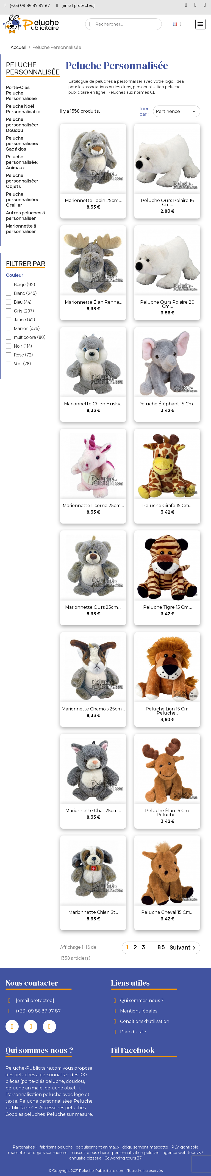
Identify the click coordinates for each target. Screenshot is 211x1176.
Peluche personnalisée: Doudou (22, 125)
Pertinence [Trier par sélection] (177, 111)
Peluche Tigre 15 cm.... (167, 607)
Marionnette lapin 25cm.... (93, 200)
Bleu (23, 302)
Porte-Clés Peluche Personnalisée (21, 93)
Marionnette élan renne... (93, 302)
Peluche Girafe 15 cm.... (167, 505)
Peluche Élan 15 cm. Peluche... (167, 812)
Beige (24, 284)
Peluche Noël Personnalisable (23, 109)
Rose (23, 355)
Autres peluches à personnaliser (25, 215)
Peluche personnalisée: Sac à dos (22, 143)
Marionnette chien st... (93, 912)
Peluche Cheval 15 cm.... (167, 912)
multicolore (30, 337)
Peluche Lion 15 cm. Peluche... (167, 711)
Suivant (183, 948)
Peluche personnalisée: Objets (22, 181)
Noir (23, 346)
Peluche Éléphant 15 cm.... (167, 403)
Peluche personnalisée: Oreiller (22, 199)
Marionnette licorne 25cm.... (93, 505)
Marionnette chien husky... (93, 403)
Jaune (24, 320)
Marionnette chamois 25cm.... (93, 709)
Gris (24, 311)
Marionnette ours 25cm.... (93, 607)
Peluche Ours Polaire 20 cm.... (167, 304)
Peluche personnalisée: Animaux (22, 162)
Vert (22, 364)
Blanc (25, 293)
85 (161, 947)
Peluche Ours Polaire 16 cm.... (167, 202)
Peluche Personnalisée (33, 69)
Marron (27, 328)
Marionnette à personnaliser (21, 228)
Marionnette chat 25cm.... (93, 810)
